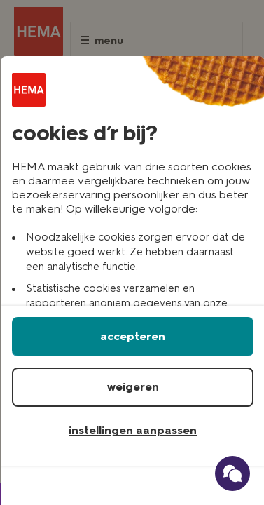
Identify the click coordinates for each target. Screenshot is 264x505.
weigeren (133, 386)
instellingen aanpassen (133, 430)
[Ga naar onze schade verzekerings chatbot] (232, 473)
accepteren (132, 336)
